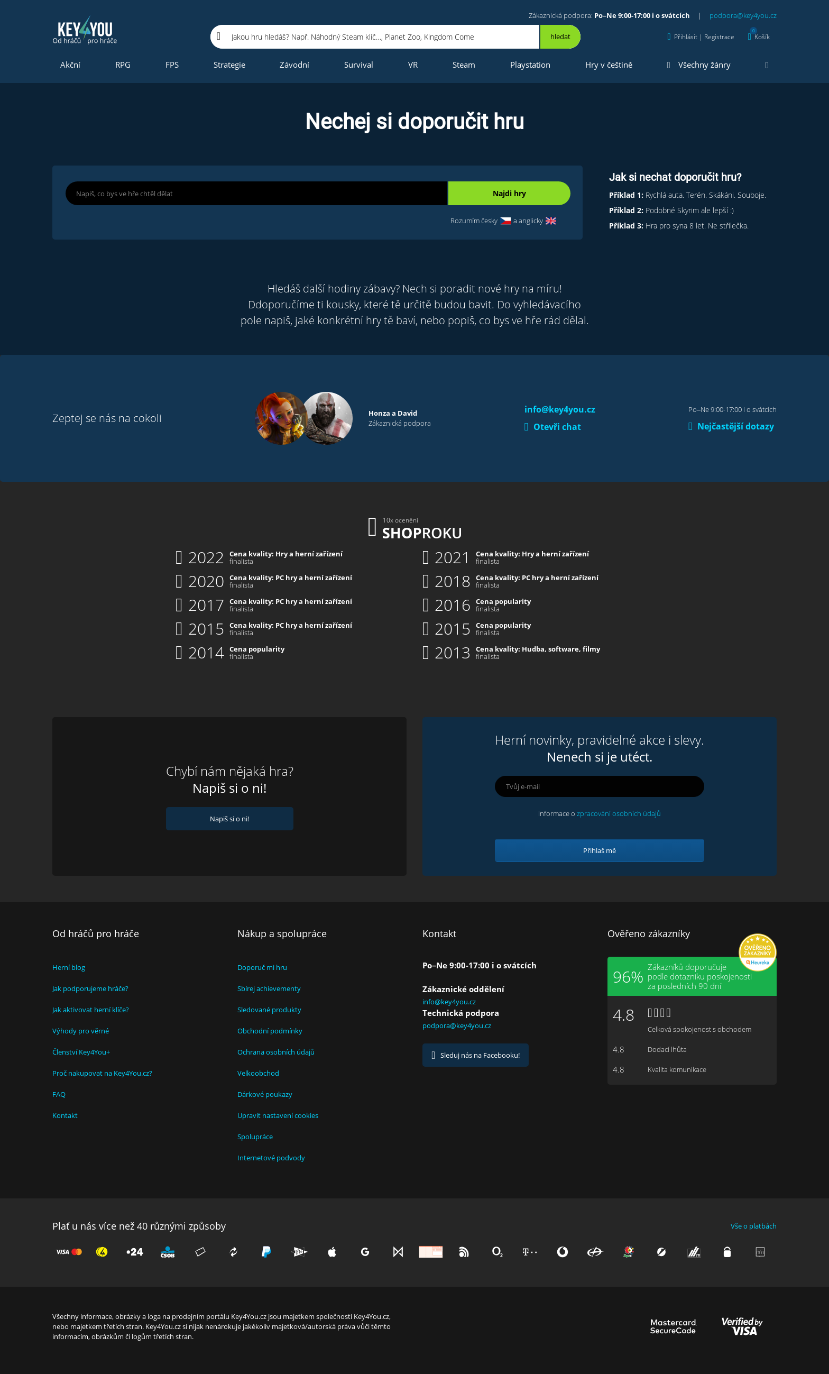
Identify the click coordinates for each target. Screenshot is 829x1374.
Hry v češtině (608, 64)
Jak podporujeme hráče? (90, 988)
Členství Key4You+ (81, 1052)
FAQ (59, 1094)
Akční (70, 64)
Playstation (530, 64)
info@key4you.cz (559, 409)
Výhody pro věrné (80, 1031)
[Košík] (759, 37)
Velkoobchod (258, 1073)
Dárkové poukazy (264, 1094)
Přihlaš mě (599, 850)
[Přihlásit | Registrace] (701, 37)
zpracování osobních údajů (619, 813)
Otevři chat (553, 426)
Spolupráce (255, 1136)
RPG (123, 64)
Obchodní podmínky (269, 1031)
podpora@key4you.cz (743, 15)
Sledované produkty (269, 1009)
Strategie (229, 64)
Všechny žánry (699, 64)
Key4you (85, 29)
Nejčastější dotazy (731, 426)
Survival (358, 64)
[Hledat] (559, 37)
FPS (172, 64)
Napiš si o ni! (229, 818)
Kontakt (65, 1115)
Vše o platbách (754, 1226)
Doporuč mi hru (262, 967)
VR (413, 64)
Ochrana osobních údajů (276, 1052)
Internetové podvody (271, 1157)
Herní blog (68, 967)
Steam (464, 64)
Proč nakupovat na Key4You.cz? (102, 1073)
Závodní (294, 64)
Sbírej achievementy (269, 988)
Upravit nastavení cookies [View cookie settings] (277, 1115)
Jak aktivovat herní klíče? (90, 1009)
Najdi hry (509, 193)
